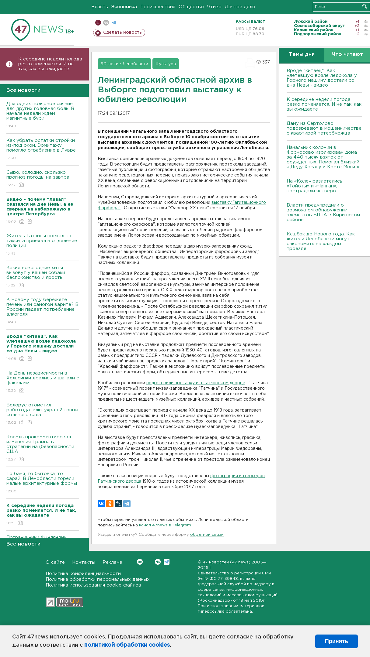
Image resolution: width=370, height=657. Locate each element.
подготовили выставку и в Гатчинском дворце (195, 383)
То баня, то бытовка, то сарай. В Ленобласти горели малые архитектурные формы (42, 483)
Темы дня (302, 54)
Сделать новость (122, 32)
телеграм (114, 23)
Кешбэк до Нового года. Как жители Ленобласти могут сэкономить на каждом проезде (321, 241)
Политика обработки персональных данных (98, 579)
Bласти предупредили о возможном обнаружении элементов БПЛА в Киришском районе (323, 212)
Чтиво (214, 7)
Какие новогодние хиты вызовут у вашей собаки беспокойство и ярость (42, 277)
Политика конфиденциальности (83, 574)
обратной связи (207, 534)
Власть (99, 7)
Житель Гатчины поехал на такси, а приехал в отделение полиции (42, 245)
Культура (165, 64)
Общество (191, 7)
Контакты (83, 562)
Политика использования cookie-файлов (93, 585)
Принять (336, 641)
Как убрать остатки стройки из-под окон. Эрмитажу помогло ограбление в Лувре (42, 150)
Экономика (124, 7)
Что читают (347, 54)
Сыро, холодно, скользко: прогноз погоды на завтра (42, 179)
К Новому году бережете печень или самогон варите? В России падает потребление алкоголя (42, 311)
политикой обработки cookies (127, 645)
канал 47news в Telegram (165, 525)
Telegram (166, 562)
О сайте (55, 562)
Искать (364, 6)
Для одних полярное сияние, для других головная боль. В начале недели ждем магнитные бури (42, 115)
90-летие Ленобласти (124, 64)
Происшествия (157, 7)
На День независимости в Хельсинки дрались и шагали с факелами (42, 382)
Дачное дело (240, 7)
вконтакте (106, 23)
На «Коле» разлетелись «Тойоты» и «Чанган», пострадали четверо (314, 186)
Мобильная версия (98, 23)
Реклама (112, 562)
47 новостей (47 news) (226, 562)
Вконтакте (140, 562)
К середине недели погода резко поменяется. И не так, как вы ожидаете (50, 64)
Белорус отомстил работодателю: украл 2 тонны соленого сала (42, 414)
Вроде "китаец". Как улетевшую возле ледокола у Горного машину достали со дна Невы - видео (322, 78)
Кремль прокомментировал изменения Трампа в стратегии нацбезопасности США (42, 448)
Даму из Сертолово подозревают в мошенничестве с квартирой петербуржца (324, 128)
